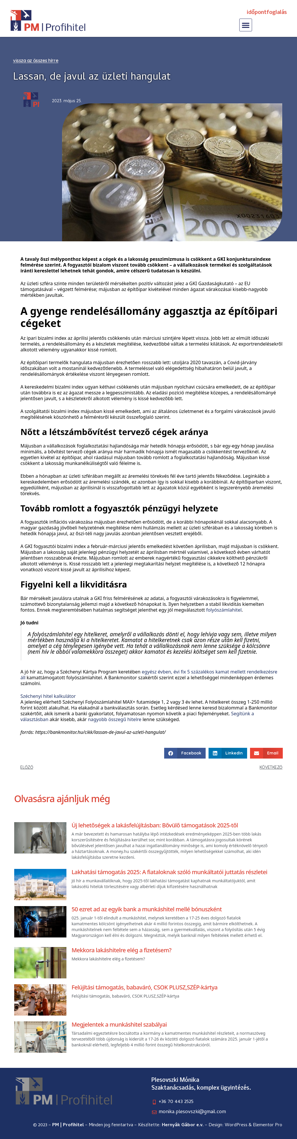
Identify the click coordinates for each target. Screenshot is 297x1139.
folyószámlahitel (224, 610)
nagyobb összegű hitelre (114, 719)
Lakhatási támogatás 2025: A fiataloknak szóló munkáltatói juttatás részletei (169, 872)
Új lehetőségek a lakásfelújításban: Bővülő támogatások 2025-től (155, 825)
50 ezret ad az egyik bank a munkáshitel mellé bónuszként (147, 909)
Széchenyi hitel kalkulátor (48, 696)
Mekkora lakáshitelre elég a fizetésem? (121, 950)
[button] (245, 25)
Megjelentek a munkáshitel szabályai (119, 1024)
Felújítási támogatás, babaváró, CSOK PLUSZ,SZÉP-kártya (145, 987)
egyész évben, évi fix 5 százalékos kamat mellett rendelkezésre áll (148, 675)
